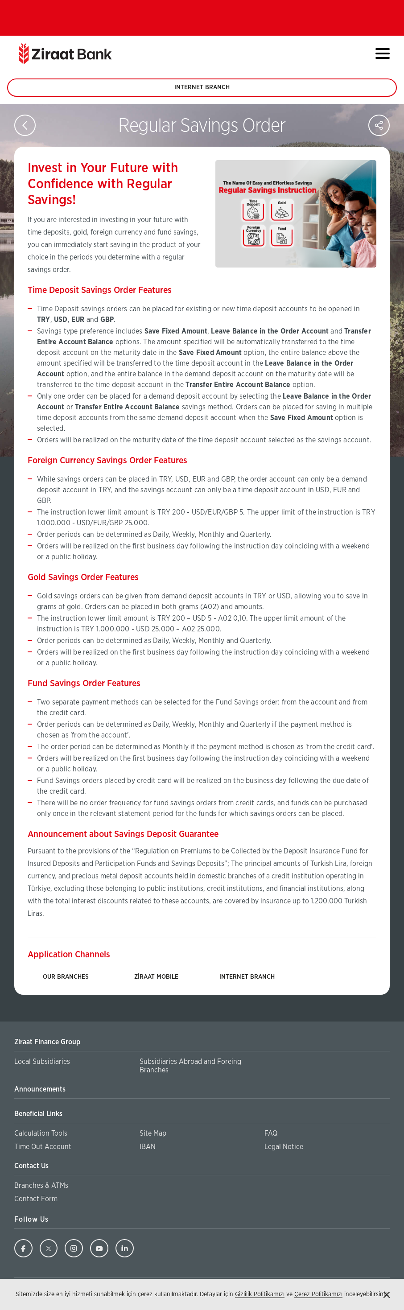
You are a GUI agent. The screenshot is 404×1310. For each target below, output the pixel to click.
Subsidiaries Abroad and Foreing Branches (190, 1066)
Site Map (153, 1133)
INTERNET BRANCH (202, 90)
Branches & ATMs (41, 1185)
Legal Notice (283, 1146)
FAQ (270, 1133)
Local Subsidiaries (42, 1062)
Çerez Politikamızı (318, 1294)
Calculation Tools (40, 1133)
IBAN (148, 1146)
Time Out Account (42, 1146)
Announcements (40, 1089)
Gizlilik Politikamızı (259, 1294)
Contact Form (36, 1199)
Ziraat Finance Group (47, 1042)
